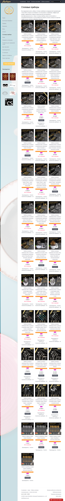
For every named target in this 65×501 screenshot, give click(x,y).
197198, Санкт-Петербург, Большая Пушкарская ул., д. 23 (34, 496)
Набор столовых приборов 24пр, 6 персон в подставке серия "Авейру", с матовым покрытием (27, 291)
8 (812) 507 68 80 (33, 492)
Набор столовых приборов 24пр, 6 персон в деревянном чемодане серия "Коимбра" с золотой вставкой (27, 109)
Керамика (4, 26)
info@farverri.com (25, 498)
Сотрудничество (25, 492)
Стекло (4, 31)
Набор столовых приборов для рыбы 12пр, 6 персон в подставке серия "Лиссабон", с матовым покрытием (41, 254)
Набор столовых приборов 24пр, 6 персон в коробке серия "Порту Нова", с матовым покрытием (27, 401)
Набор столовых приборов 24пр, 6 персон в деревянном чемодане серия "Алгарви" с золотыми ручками (41, 146)
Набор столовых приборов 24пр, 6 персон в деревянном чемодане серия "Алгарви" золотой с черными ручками (55, 146)
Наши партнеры (6, 58)
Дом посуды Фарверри (6, 8)
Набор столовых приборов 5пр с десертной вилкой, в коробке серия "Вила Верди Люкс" (41, 109)
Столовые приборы (6, 34)
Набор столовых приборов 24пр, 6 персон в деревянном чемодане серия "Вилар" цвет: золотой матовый (41, 73)
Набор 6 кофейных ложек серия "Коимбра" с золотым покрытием (28, 468)
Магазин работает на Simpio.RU (54, 490)
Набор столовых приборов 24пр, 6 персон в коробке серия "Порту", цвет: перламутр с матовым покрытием (41, 327)
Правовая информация (56, 494)
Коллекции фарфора (7, 20)
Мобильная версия (57, 492)
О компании (23, 1)
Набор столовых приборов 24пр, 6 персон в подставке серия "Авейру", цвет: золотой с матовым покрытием (41, 291)
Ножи (3, 37)
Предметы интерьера (7, 40)
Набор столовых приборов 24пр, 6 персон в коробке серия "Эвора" (27, 363)
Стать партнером (9, 64)
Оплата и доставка (35, 1)
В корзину (27, 82)
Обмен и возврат (45, 1)
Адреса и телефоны (7, 55)
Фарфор (4, 23)
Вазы (3, 29)
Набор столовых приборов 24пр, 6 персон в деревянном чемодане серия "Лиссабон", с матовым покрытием (27, 218)
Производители (6, 49)
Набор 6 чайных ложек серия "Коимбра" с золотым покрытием (55, 438)
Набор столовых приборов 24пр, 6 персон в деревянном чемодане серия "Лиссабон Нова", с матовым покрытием (55, 218)
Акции (28, 1)
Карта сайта (58, 496)
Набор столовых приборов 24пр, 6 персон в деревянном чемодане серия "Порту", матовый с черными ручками (55, 180)
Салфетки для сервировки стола (8, 43)
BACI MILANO (5, 47)
